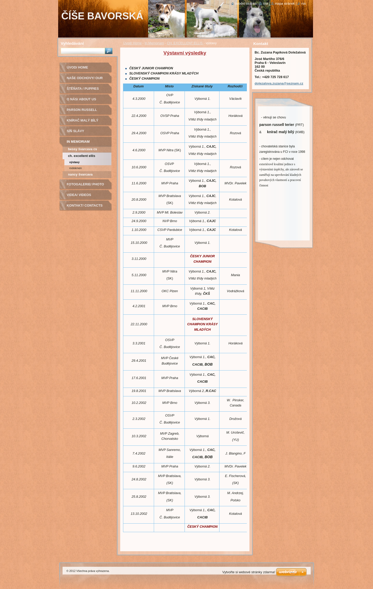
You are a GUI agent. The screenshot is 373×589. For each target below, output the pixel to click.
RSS (303, 3)
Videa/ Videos (79, 195)
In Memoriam (154, 43)
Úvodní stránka (246, 3)
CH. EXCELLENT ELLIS (185, 43)
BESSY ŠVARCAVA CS (82, 149)
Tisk (265, 3)
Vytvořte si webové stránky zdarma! (248, 572)
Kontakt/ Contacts (85, 205)
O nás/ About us (81, 99)
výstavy (74, 162)
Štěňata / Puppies (83, 88)
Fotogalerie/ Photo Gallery (85, 186)
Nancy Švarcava (80, 174)
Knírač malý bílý (82, 120)
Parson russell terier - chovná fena (86, 111)
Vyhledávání (72, 43)
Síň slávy (75, 131)
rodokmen (75, 168)
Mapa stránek (285, 3)
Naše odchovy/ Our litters (85, 80)
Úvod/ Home (132, 43)
